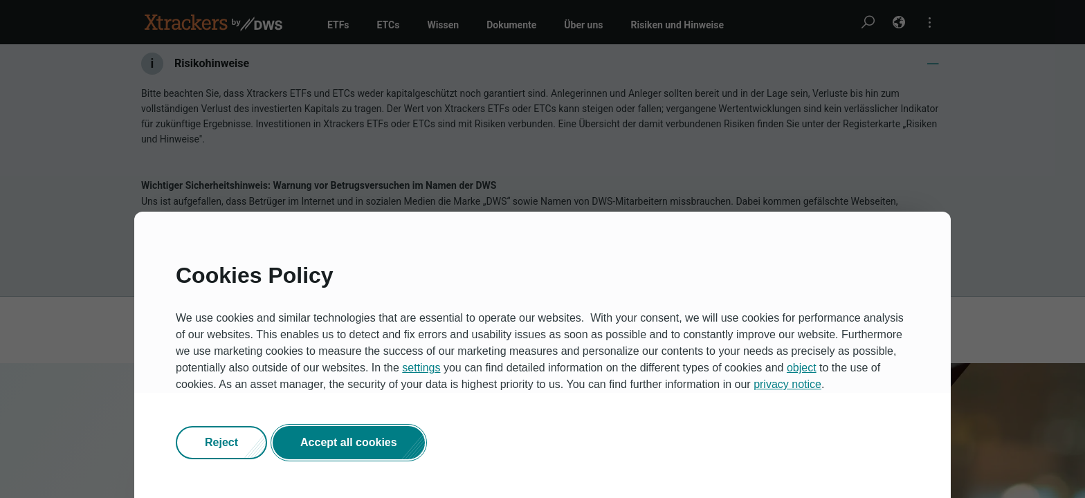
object (802, 368)
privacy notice (787, 384)
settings (421, 368)
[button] (221, 442)
